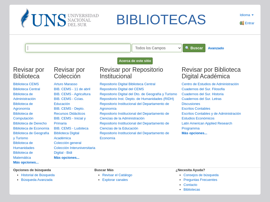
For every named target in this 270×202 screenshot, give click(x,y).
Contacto (190, 185)
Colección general (67, 143)
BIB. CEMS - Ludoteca (71, 128)
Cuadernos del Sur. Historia (203, 94)
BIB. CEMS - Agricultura (72, 94)
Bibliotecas (192, 189)
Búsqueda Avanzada (36, 180)
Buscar (194, 48)
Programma (191, 128)
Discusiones (191, 104)
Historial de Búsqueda (38, 175)
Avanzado (216, 48)
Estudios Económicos (198, 118)
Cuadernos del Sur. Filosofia (203, 89)
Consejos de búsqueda (201, 175)
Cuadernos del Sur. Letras (201, 99)
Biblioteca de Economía (31, 128)
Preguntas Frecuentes (200, 180)
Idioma (247, 15)
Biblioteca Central (26, 89)
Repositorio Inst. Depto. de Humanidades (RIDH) (137, 99)
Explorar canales (115, 180)
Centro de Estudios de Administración (210, 84)
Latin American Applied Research (207, 123)
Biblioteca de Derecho (30, 123)
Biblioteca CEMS (26, 84)
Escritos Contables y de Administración (211, 114)
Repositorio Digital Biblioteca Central (127, 84)
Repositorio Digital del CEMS (122, 89)
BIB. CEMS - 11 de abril (72, 89)
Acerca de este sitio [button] (135, 61)
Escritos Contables (196, 108)
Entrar (247, 23)
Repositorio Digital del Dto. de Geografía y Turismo (138, 94)
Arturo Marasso (65, 84)
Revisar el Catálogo (117, 175)
